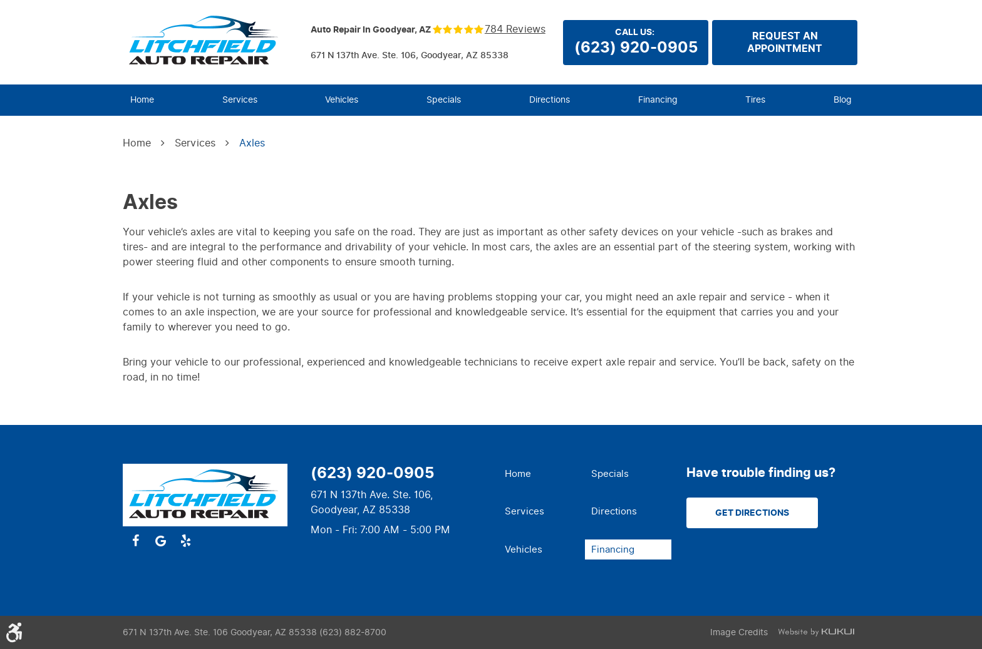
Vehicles (341, 99)
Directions (549, 99)
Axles (252, 143)
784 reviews (515, 29)
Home (142, 99)
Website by (816, 632)
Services (239, 99)
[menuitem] (142, 100)
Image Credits (739, 632)
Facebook (135, 540)
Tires (755, 99)
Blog (843, 99)
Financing (658, 99)
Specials (443, 99)
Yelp (185, 540)
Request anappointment (784, 42)
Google (160, 540)
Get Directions (752, 512)
